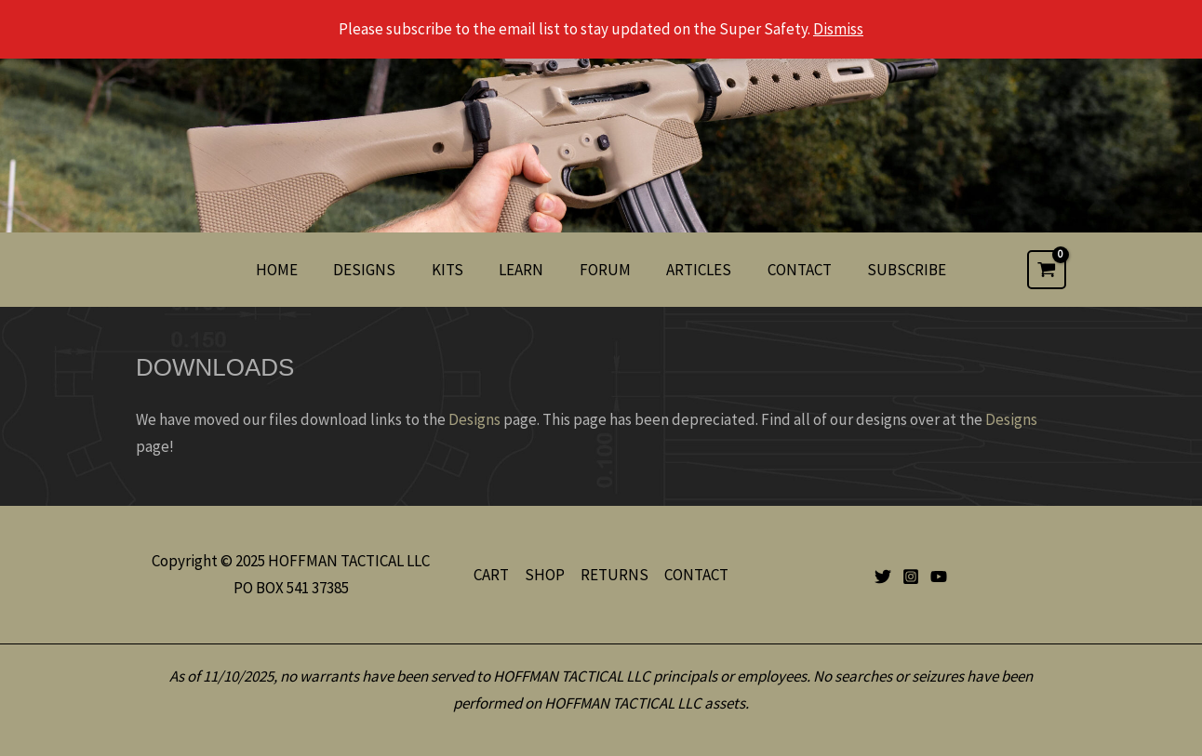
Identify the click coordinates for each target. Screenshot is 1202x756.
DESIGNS (375, 269)
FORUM (603, 269)
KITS (454, 269)
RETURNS (614, 574)
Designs (474, 419)
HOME (292, 269)
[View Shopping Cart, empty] (1046, 269)
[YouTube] (938, 576)
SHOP (545, 574)
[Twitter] (883, 576)
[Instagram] (910, 576)
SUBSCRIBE (892, 269)
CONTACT (789, 269)
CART (491, 574)
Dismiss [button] (838, 29)
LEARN (523, 269)
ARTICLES (693, 269)
